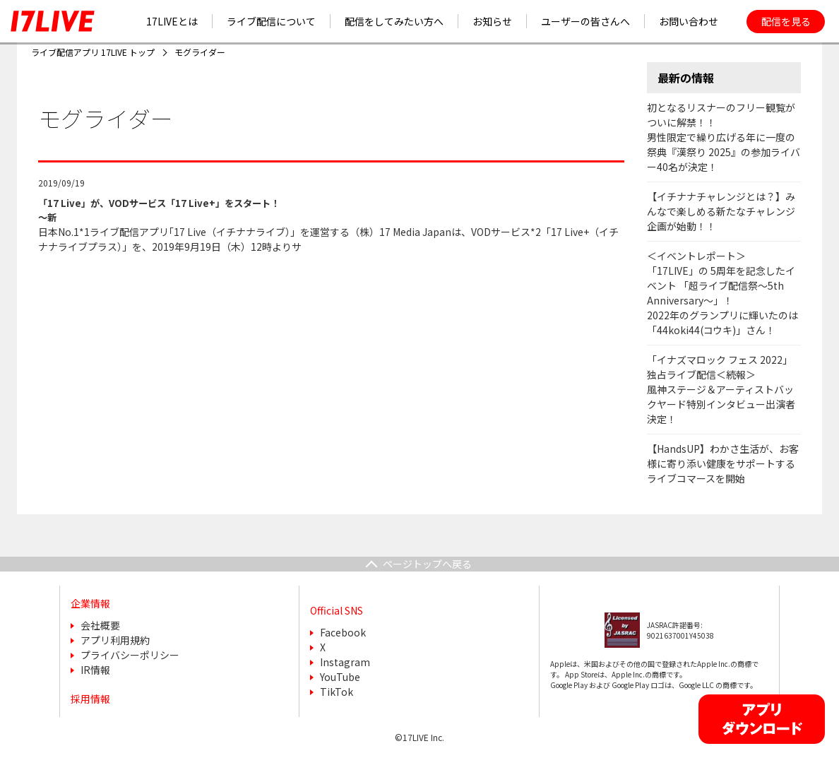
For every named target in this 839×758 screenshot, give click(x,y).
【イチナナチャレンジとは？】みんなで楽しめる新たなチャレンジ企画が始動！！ (721, 211)
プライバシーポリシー (130, 655)
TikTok (336, 692)
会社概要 (100, 625)
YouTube (340, 677)
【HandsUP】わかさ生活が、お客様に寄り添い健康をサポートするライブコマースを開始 (723, 463)
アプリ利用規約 (115, 640)
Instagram (345, 662)
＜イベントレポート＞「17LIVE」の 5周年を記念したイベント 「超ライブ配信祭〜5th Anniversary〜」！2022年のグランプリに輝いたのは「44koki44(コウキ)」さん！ (722, 293)
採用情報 (90, 699)
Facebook (343, 632)
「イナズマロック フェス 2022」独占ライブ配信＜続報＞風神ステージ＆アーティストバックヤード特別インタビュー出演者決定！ (721, 389)
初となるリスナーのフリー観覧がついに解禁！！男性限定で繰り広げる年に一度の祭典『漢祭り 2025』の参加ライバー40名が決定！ (723, 137)
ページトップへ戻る (427, 564)
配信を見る (786, 21)
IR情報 (95, 670)
